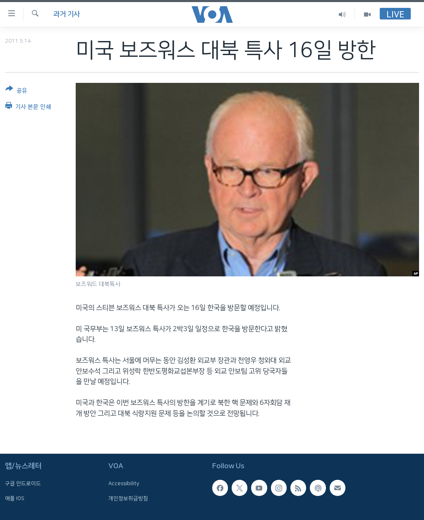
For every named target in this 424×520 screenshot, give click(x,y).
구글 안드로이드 (23, 484)
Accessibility (123, 484)
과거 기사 (66, 14)
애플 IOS (14, 498)
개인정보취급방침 (128, 498)
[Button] (16, 91)
